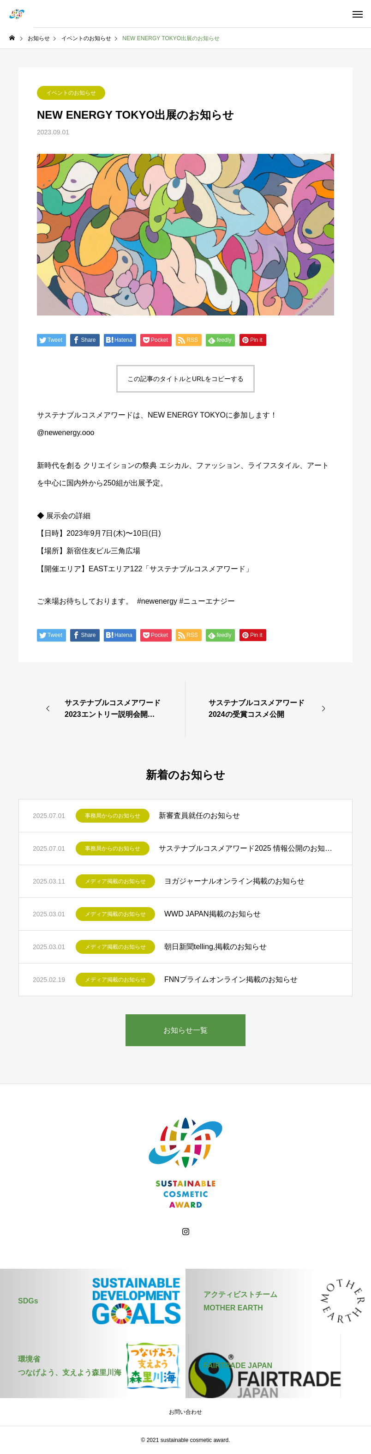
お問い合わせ (185, 1412)
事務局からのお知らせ (112, 815)
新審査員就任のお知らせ (199, 815)
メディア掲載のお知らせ (115, 881)
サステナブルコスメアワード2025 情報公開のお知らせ (248, 848)
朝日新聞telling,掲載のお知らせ (215, 947)
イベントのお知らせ (71, 93)
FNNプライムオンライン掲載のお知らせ (231, 979)
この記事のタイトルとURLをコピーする (185, 378)
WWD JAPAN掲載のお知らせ (212, 914)
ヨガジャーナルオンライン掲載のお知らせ (234, 881)
